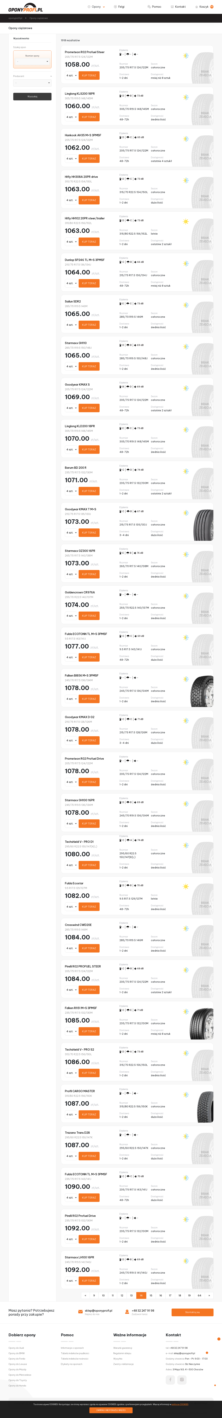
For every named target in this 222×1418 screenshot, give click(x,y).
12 (122, 1295)
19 (189, 1295)
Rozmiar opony (32, 56)
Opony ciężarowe (38, 18)
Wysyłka (117, 1358)
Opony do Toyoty (17, 1380)
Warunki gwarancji (122, 1348)
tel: (177, 1348)
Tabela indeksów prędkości (75, 1353)
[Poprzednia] (85, 1295)
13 (131, 1295)
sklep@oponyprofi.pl (98, 1310)
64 (199, 1295)
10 (103, 1295)
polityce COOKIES (180, 1404)
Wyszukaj (32, 96)
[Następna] (209, 1295)
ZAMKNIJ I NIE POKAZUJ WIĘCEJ (111, 1410)
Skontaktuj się (192, 1312)
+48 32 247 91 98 (143, 1310)
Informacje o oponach (72, 1348)
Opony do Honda (17, 1385)
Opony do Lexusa (17, 1364)
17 (170, 1295)
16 (160, 1295)
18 (180, 1295)
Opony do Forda (16, 1358)
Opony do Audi (16, 1348)
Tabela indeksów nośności (74, 1358)
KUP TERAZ (89, 75)
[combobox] (32, 61)
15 (151, 1295)
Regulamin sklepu (122, 1353)
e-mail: (180, 1353)
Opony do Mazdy (17, 1369)
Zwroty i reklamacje (123, 1364)
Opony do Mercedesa (19, 1375)
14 (141, 1295)
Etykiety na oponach (71, 1364)
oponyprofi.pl (15, 18)
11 (113, 1295)
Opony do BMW (16, 1353)
